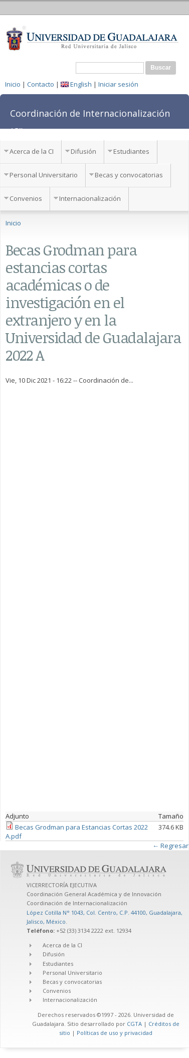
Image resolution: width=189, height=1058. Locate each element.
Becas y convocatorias (129, 174)
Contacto (40, 84)
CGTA (134, 1023)
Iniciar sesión (118, 84)
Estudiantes (131, 151)
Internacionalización (90, 198)
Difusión (83, 151)
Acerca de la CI (32, 151)
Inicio (13, 84)
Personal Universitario (44, 174)
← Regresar (170, 845)
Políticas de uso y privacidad (114, 1032)
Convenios (26, 198)
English (76, 84)
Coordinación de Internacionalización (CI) (90, 122)
